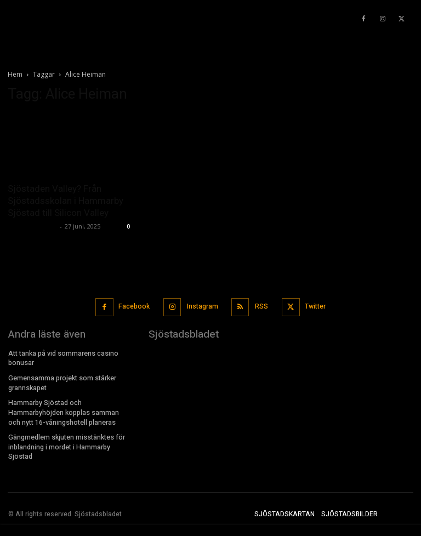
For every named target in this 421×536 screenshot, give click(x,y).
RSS (261, 306)
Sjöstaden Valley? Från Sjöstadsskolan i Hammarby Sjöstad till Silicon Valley (65, 200)
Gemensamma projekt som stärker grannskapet (62, 380)
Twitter (314, 306)
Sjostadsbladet (32, 226)
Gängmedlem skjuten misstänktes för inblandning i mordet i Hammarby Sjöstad (66, 442)
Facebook (134, 306)
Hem (15, 74)
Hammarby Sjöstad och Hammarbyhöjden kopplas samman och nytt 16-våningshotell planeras (70, 409)
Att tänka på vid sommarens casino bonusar (63, 356)
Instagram (202, 306)
